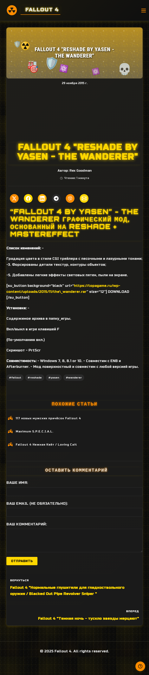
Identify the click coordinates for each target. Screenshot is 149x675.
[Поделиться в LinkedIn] (42, 198)
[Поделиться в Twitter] (14, 198)
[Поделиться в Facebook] (28, 198)
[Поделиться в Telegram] (56, 198)
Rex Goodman (80, 171)
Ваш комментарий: (26, 524)
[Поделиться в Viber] (70, 198)
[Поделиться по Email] (84, 198)
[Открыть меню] (143, 10)
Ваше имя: (17, 483)
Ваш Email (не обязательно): (37, 503)
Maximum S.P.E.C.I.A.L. (34, 431)
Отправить (22, 561)
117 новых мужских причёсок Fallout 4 (48, 418)
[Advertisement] (74, 114)
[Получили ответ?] (140, 666)
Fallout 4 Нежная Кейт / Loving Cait (46, 444)
